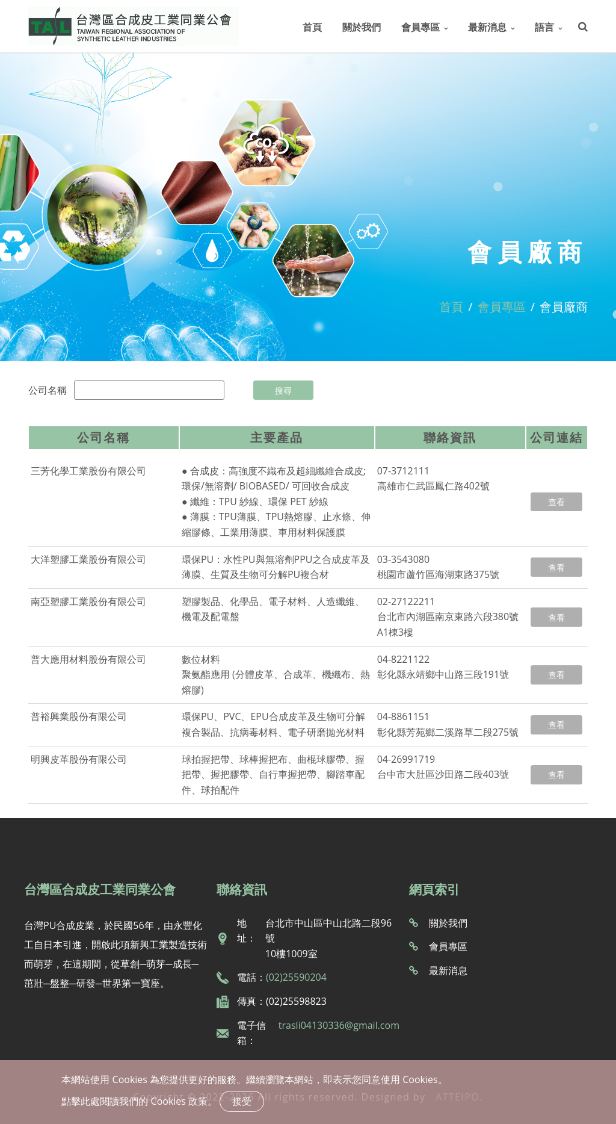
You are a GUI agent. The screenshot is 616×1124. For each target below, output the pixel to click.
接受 (241, 1101)
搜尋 (283, 390)
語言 (544, 27)
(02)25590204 (296, 977)
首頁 (312, 27)
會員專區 (420, 27)
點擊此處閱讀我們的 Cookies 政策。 (139, 1101)
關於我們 (361, 27)
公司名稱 (47, 390)
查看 (556, 502)
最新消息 (487, 27)
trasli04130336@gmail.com (339, 1025)
